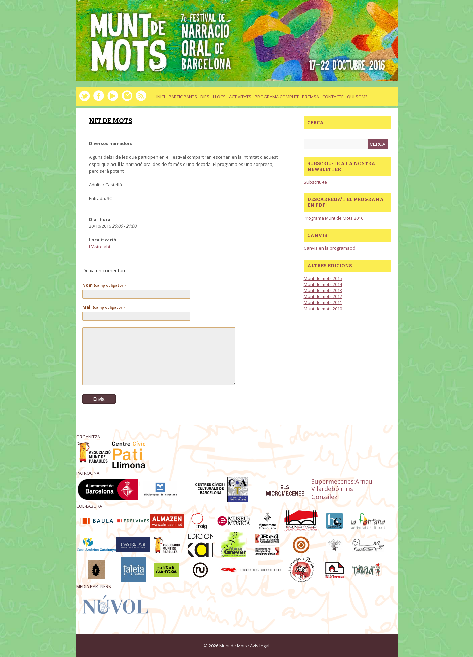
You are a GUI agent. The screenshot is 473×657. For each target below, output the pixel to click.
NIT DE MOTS (110, 120)
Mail (103, 307)
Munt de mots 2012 (323, 296)
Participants (183, 97)
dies (204, 97)
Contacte (333, 97)
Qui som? (357, 97)
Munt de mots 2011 (323, 302)
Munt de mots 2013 (323, 290)
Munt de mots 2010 (323, 309)
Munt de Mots (233, 646)
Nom (104, 285)
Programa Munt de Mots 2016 (333, 218)
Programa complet (277, 97)
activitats (240, 97)
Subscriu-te (315, 182)
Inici (160, 97)
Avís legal (259, 646)
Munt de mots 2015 (323, 278)
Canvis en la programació (330, 248)
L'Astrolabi (99, 247)
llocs (219, 97)
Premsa (310, 97)
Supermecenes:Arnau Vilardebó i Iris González (341, 489)
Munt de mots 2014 (323, 284)
